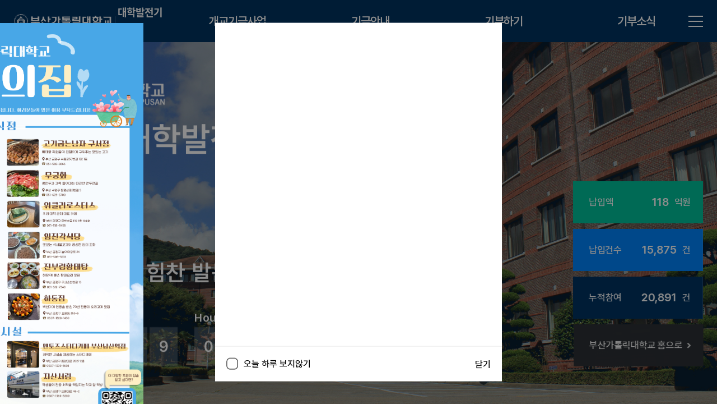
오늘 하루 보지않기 (268, 364)
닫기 (483, 364)
